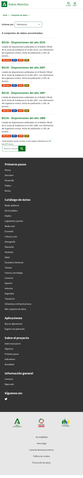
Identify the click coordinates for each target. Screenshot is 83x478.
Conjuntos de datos (19, 15)
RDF (14, 60)
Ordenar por (7, 24)
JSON (20, 60)
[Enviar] (21, 148)
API (49, 141)
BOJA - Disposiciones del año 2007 (23, 67)
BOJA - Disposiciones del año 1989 (23, 118)
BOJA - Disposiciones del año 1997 (23, 93)
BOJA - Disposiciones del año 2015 (23, 42)
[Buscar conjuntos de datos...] (13, 148)
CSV (26, 60)
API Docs (9, 144)
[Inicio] (5, 15)
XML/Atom (6, 60)
